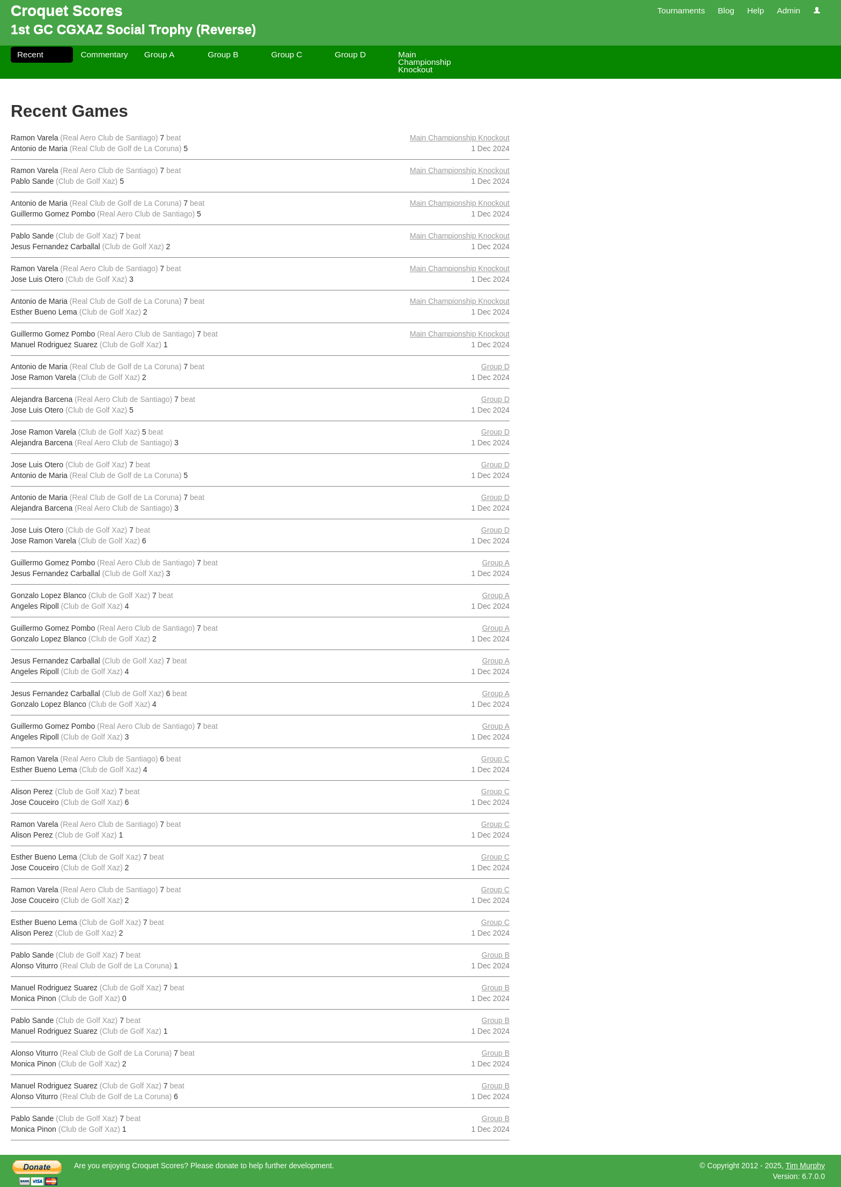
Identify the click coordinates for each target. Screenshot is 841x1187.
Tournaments (681, 10)
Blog (726, 10)
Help (755, 10)
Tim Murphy (805, 1165)
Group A (159, 54)
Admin (788, 10)
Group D (350, 54)
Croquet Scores (67, 10)
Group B (223, 54)
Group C (287, 54)
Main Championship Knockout (424, 62)
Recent (30, 54)
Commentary (104, 54)
